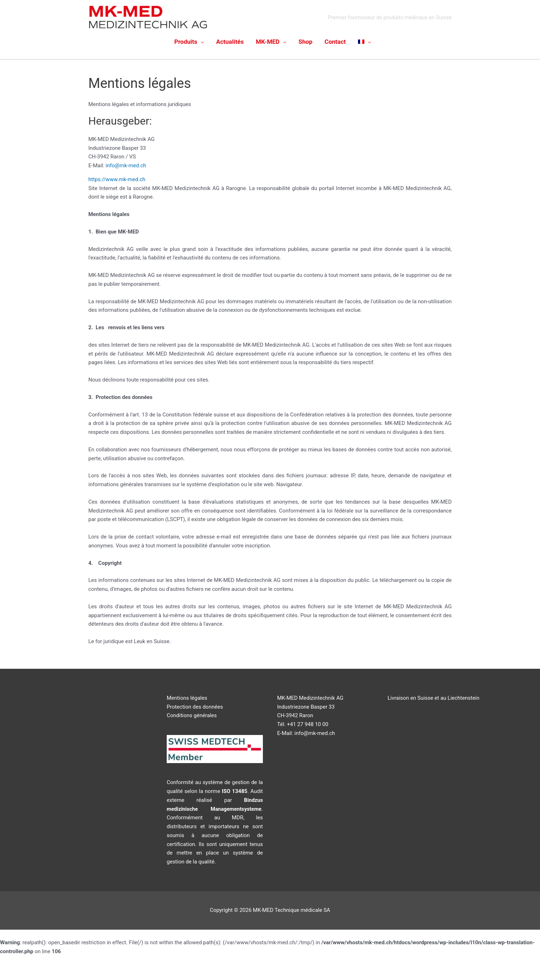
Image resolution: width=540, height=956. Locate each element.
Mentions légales (187, 698)
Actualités (230, 41)
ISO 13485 (235, 791)
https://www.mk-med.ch (117, 179)
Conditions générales (192, 715)
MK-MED (268, 41)
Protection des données (195, 707)
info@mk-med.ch (126, 165)
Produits (185, 41)
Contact (335, 41)
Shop (305, 41)
